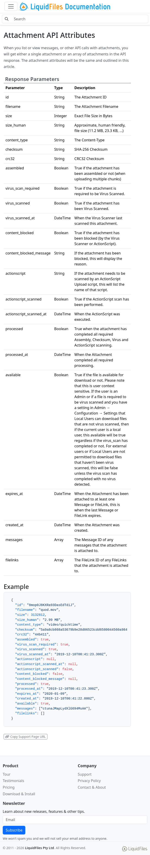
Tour (6, 774)
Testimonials (13, 780)
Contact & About (92, 787)
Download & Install (19, 793)
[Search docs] (79, 19)
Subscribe (14, 830)
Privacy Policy (89, 780)
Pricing (9, 787)
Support (84, 774)
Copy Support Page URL (25, 736)
